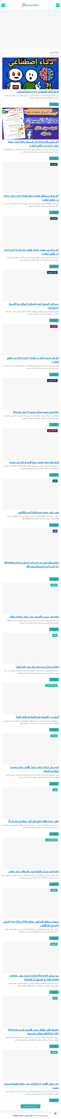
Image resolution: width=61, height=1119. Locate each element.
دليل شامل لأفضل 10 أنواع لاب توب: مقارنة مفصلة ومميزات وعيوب (31, 1086)
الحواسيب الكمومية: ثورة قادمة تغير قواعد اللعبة (37, 717)
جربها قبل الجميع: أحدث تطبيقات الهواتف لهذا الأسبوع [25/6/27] (34, 306)
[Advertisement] (30, 31)
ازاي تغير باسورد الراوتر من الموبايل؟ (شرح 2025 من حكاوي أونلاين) (33, 360)
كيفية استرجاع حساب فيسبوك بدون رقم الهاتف (37, 667)
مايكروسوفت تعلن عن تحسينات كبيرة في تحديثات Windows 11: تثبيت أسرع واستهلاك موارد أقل (31, 564)
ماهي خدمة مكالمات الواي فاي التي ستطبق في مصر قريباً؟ (33, 821)
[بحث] (3, 5)
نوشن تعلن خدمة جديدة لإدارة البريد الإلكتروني (38, 512)
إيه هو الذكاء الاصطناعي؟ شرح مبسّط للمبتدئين (38, 91)
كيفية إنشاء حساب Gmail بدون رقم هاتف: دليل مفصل (33, 871)
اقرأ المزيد (54, 104)
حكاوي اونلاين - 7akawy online (23, 1115)
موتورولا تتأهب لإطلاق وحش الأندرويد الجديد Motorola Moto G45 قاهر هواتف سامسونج (33, 1032)
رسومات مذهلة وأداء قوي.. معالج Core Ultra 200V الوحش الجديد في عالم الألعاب (31, 923)
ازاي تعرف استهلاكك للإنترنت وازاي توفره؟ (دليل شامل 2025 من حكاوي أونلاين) (31, 198)
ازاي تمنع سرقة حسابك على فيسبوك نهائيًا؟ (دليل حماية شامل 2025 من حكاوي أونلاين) (33, 144)
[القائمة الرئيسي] (58, 5)
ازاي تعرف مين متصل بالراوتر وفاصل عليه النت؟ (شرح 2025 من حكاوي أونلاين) (31, 252)
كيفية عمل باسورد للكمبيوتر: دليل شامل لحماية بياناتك (34, 617)
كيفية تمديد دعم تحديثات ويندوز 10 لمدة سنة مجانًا (36, 412)
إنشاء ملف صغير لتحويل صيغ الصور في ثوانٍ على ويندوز (34, 462)
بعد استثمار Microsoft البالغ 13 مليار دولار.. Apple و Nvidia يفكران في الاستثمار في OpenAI (34, 977)
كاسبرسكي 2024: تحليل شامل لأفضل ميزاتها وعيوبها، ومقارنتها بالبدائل (34, 769)
